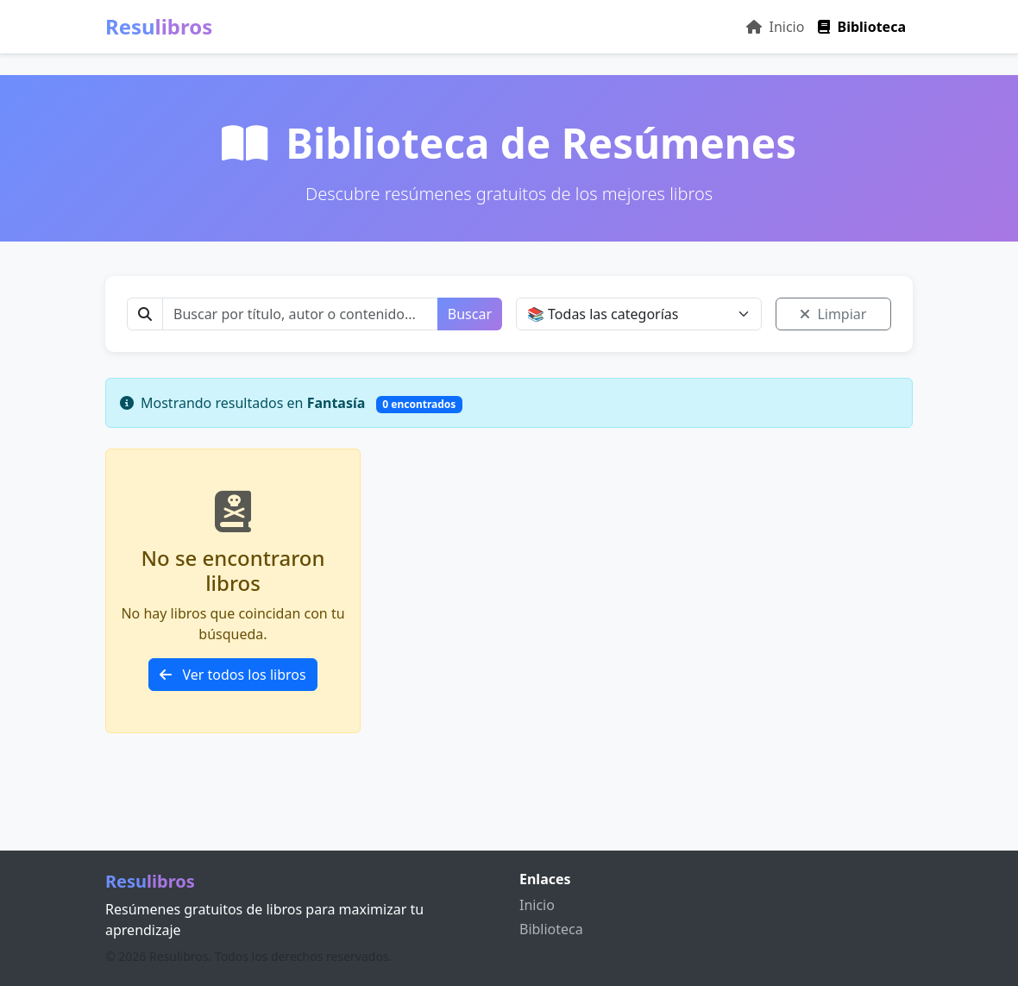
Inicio (775, 26)
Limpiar (833, 314)
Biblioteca (862, 26)
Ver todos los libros (232, 674)
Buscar (470, 314)
